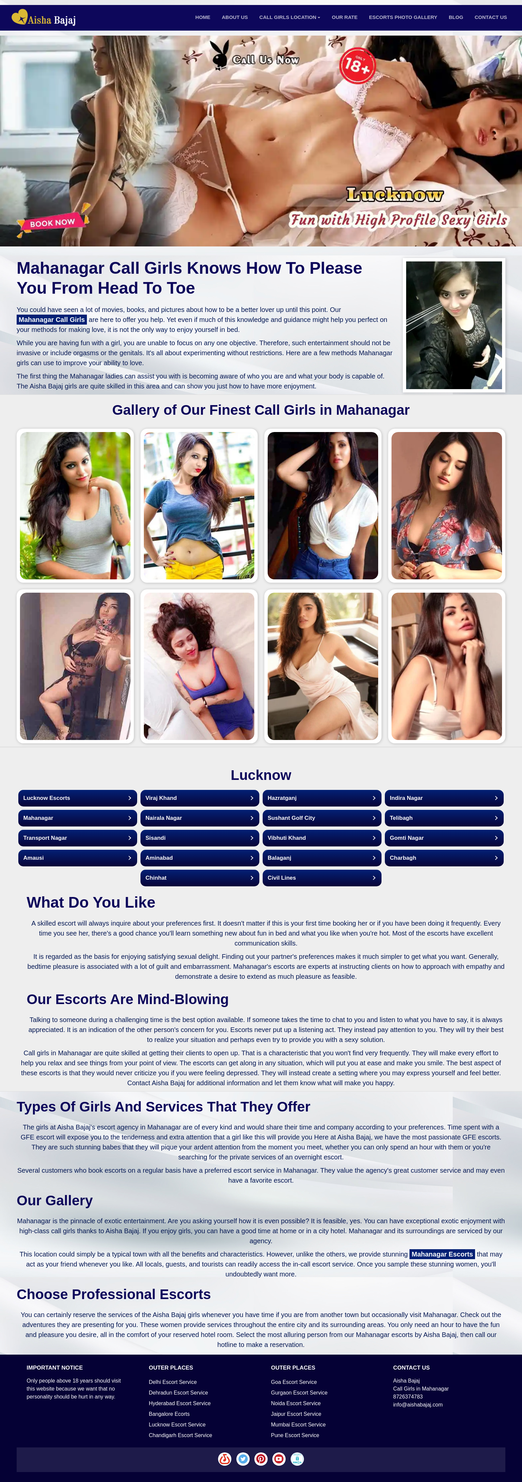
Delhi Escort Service (173, 1382)
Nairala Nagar (163, 818)
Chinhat (155, 878)
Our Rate (345, 17)
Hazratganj (282, 798)
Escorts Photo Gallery (403, 17)
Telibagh (401, 818)
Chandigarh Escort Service (180, 1435)
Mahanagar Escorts (442, 1254)
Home (202, 17)
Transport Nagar (45, 838)
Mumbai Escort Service (298, 1424)
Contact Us (491, 17)
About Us (235, 17)
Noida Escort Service (296, 1403)
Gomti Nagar (407, 838)
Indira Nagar (406, 798)
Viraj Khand (161, 798)
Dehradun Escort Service (178, 1393)
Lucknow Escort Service (177, 1424)
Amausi (33, 858)
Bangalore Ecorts (169, 1414)
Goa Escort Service (294, 1382)
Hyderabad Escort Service (180, 1403)
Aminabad (159, 858)
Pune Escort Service (295, 1435)
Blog (456, 17)
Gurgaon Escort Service (299, 1393)
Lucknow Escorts (46, 798)
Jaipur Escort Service (296, 1414)
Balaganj (279, 858)
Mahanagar (38, 818)
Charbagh (403, 858)
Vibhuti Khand (287, 838)
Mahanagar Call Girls (52, 319)
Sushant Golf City (291, 818)
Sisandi (155, 838)
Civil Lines (282, 878)
